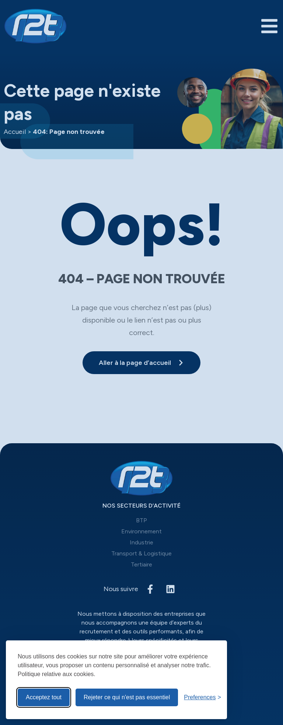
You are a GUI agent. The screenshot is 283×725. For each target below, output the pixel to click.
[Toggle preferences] (202, 697)
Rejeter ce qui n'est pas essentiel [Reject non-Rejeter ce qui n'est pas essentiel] (127, 697)
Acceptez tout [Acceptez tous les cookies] (44, 697)
